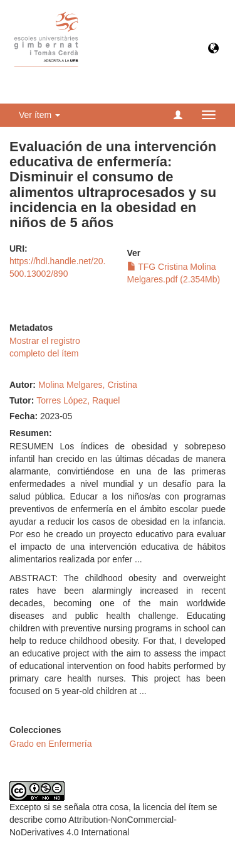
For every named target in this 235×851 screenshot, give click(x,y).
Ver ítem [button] (39, 115)
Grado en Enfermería (50, 744)
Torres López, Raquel (78, 400)
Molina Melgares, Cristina (87, 385)
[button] (213, 49)
